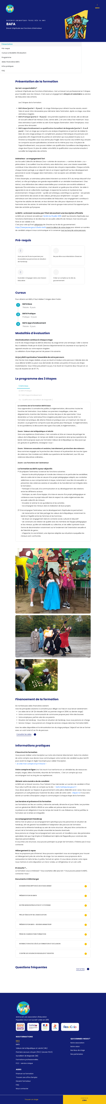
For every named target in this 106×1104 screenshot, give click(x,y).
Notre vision (75, 1046)
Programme (6, 57)
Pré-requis (6, 48)
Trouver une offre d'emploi (26, 1077)
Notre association (77, 1043)
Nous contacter (22, 1088)
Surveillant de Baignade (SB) (27, 1056)
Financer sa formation (24, 1073)
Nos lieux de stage (77, 1050)
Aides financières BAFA (10, 62)
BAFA (18, 1041)
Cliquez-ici (76, 793)
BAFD (18, 1044)
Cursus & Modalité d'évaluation (14, 53)
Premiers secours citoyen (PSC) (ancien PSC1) (34, 1052)
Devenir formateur (23, 1081)
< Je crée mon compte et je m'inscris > (30, 764)
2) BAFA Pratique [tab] (25, 391)
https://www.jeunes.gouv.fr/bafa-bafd (30, 227)
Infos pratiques (8, 66)
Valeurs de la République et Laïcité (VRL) (32, 1048)
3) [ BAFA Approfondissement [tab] (30, 395)
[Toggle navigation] (97, 4)
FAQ (3, 71)
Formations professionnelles (27, 1059)
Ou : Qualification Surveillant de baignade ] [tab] (36, 400)
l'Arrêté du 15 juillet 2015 (52, 216)
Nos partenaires (76, 1054)
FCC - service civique (24, 1063)
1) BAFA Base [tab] (23, 386)
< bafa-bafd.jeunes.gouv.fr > (66, 787)
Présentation (7, 44)
